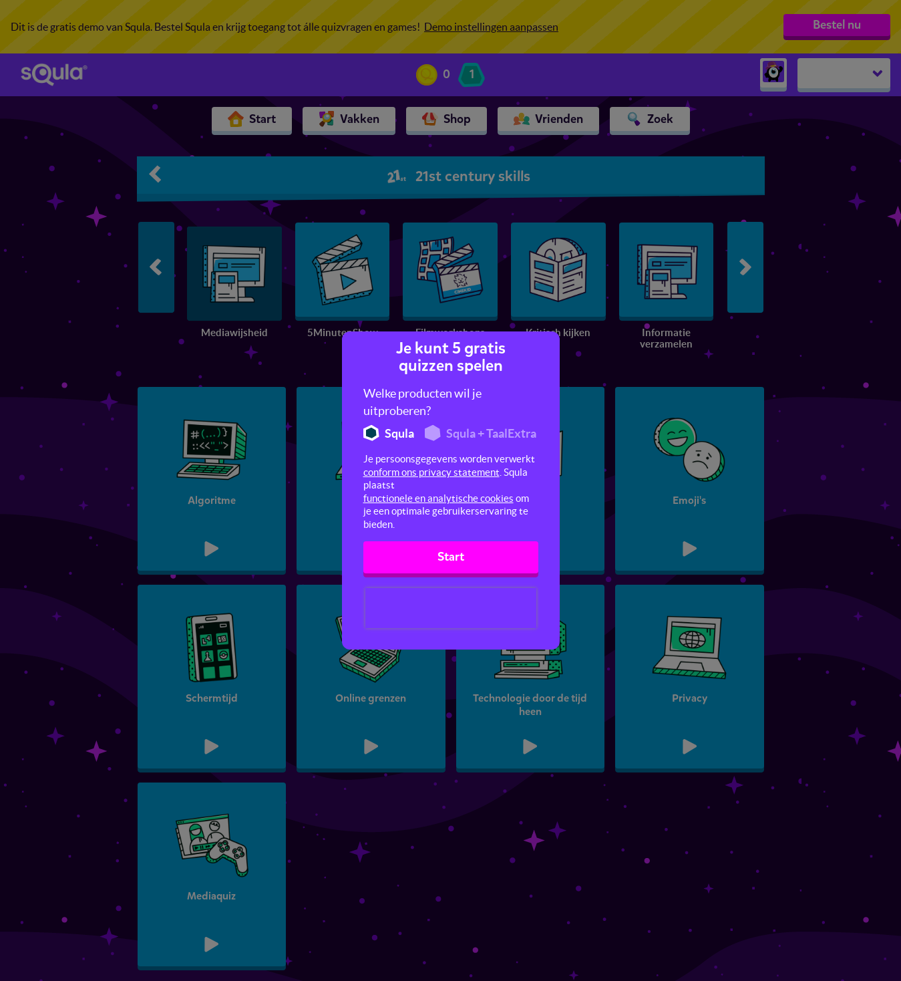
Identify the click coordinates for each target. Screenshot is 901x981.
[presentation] (450, 608)
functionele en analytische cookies (438, 498)
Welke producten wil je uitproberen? (422, 402)
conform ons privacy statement (431, 472)
